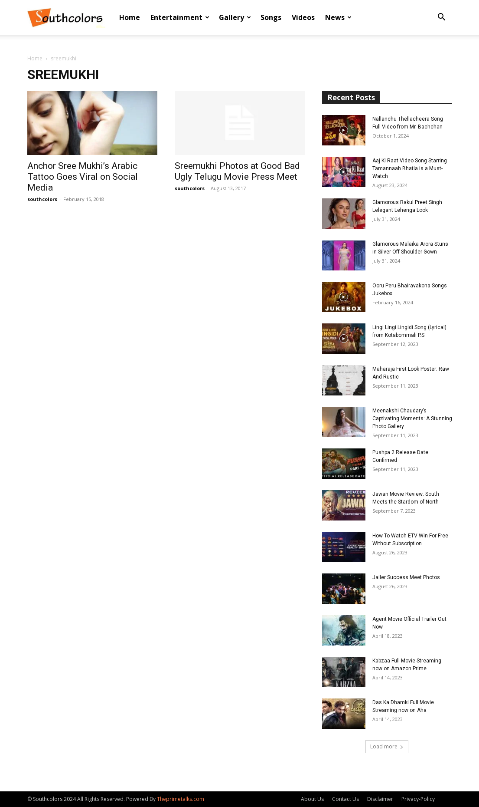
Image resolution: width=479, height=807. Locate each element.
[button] (441, 18)
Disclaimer (380, 799)
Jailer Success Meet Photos (406, 577)
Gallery (235, 17)
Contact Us (345, 799)
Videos (303, 17)
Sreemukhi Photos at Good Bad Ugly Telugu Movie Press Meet (237, 171)
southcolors (42, 199)
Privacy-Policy (418, 799)
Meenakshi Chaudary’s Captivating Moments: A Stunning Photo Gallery (412, 418)
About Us (312, 799)
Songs (271, 17)
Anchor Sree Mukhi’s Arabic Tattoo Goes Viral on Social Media (82, 177)
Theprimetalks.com (180, 799)
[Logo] (66, 17)
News (338, 17)
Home (129, 17)
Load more (387, 746)
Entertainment (179, 17)
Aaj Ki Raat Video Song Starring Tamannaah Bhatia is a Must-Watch (409, 168)
